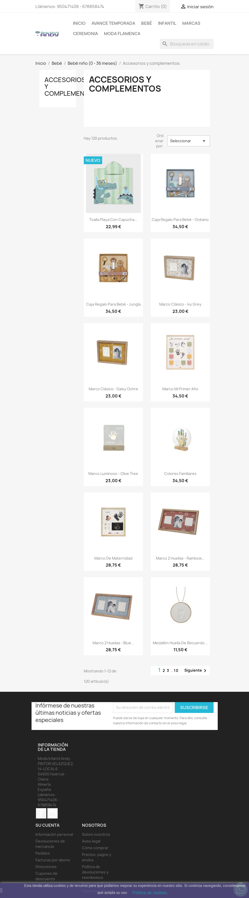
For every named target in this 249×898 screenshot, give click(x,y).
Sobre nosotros (96, 834)
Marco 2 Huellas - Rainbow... (180, 558)
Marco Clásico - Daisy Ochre (113, 388)
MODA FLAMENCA (122, 33)
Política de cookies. (150, 893)
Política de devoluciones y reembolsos (95, 872)
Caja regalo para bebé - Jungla (113, 304)
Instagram (52, 813)
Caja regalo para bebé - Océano (180, 219)
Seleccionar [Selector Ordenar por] (188, 141)
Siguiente (196, 670)
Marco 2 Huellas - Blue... (113, 642)
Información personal (54, 834)
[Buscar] (187, 44)
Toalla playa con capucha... (113, 219)
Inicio (79, 23)
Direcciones (46, 866)
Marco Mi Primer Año (180, 388)
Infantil (167, 23)
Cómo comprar (95, 847)
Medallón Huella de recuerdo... (180, 642)
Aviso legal (91, 841)
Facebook (41, 813)
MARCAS (191, 23)
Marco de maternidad (113, 558)
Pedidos (42, 853)
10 (176, 670)
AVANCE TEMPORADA (113, 23)
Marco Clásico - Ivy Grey (180, 304)
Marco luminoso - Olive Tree (113, 473)
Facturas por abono (52, 859)
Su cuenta (47, 825)
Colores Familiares (180, 473)
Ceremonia (85, 33)
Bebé (146, 23)
